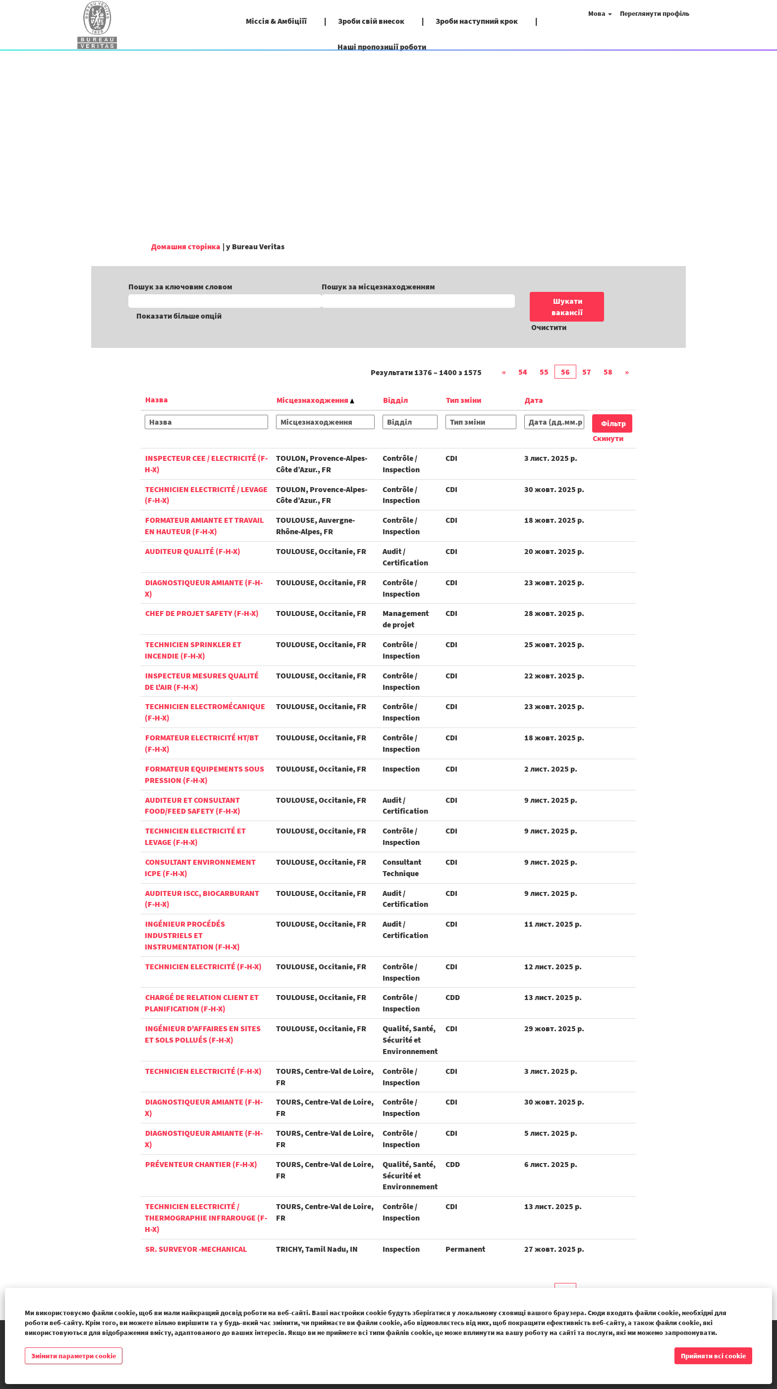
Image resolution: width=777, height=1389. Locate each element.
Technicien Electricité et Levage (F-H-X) (195, 836)
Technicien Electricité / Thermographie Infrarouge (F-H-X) (206, 1217)
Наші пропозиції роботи (381, 47)
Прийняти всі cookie (713, 1355)
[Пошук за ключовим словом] (225, 301)
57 (586, 372)
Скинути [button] (608, 438)
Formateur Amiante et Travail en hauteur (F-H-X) (204, 525)
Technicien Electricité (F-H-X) (203, 966)
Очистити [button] (548, 327)
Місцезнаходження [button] (315, 400)
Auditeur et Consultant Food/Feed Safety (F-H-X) (192, 805)
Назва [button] (156, 399)
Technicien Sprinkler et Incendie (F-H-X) (193, 650)
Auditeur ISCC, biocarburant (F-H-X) (202, 898)
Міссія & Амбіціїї (276, 21)
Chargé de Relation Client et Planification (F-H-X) (202, 1002)
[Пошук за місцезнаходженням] (418, 301)
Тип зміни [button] (463, 400)
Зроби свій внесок (371, 21)
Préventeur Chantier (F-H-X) (201, 1164)
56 (565, 372)
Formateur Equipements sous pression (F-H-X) (204, 774)
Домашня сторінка (186, 246)
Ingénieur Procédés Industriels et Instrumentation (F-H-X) (192, 935)
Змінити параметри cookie (73, 1355)
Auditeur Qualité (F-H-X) (192, 551)
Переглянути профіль (654, 13)
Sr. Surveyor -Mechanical (196, 1249)
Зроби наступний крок (477, 21)
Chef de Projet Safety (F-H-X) (202, 613)
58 (608, 372)
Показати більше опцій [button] (179, 316)
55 (544, 372)
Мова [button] (600, 13)
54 (522, 372)
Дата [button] (534, 400)
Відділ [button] (395, 400)
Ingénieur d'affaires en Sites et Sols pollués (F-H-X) (203, 1034)
